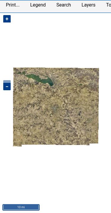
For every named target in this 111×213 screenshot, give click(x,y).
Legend (38, 5)
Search (63, 5)
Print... (13, 5)
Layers (89, 5)
